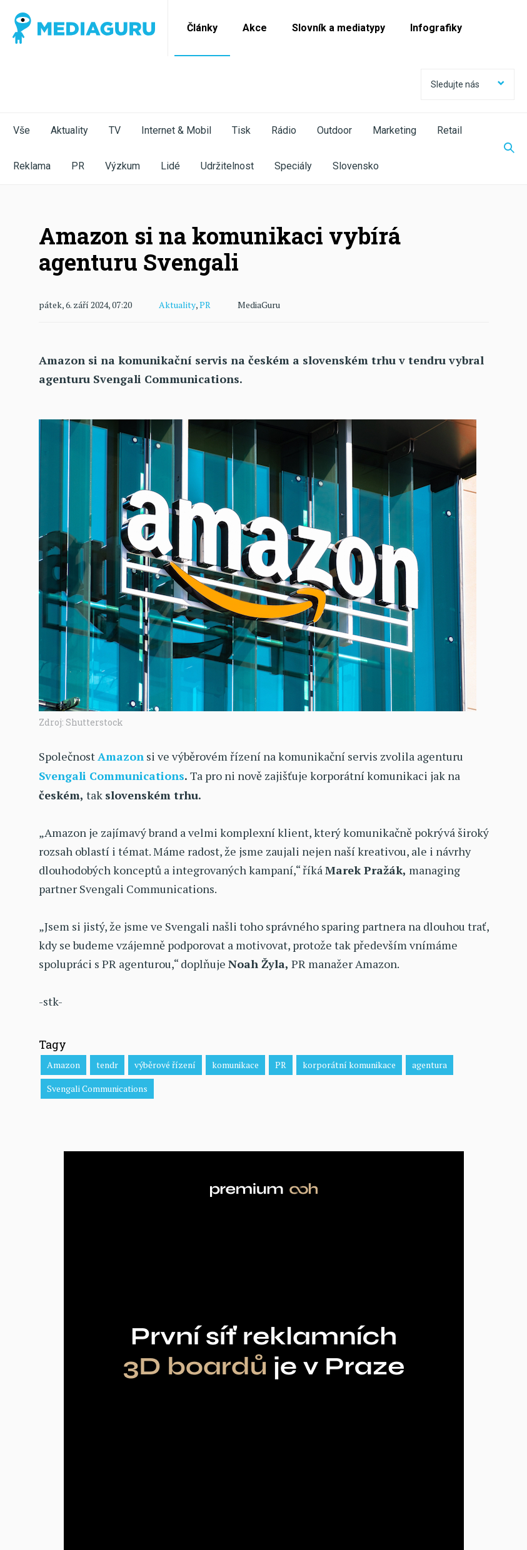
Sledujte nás (467, 84)
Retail (449, 130)
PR (77, 166)
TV (115, 130)
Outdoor (334, 130)
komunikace (235, 1063)
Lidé (170, 166)
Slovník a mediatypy (338, 28)
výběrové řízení (165, 1063)
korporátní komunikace (349, 1063)
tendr (107, 1063)
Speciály (293, 166)
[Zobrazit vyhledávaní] (501, 148)
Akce (255, 28)
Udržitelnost (227, 166)
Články (202, 28)
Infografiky (436, 28)
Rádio (283, 130)
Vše (21, 130)
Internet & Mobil (176, 130)
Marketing (394, 130)
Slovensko (356, 166)
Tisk (241, 130)
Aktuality (69, 130)
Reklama (32, 166)
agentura (429, 1063)
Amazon (63, 1063)
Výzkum (122, 166)
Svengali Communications (112, 775)
